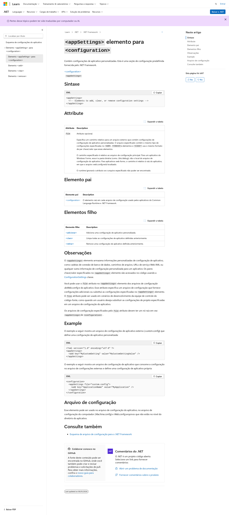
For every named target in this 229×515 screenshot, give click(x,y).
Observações (193, 53)
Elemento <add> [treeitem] (15, 65)
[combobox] (23, 36)
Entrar (222, 3)
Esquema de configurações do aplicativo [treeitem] (24, 42)
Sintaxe (190, 37)
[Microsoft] (5, 4)
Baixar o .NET (218, 11)
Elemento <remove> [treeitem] (17, 76)
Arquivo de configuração (198, 60)
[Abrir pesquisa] (216, 4)
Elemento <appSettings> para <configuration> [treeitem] (21, 58)
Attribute (191, 41)
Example (191, 56)
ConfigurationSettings (75, 277)
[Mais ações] (162, 32)
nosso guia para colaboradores (81, 474)
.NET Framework (90, 32)
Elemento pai (193, 45)
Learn (67, 32)
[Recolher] (42, 30)
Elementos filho (194, 49)
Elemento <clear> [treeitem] (16, 70)
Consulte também (195, 64)
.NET (76, 32)
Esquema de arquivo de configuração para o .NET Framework (101, 434)
